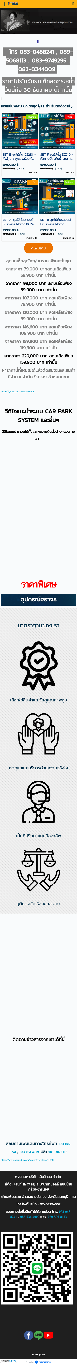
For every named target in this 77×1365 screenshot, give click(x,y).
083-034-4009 (29, 1152)
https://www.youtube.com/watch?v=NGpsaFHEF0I (27, 1160)
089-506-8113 (57, 1152)
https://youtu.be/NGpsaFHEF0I (17, 391)
